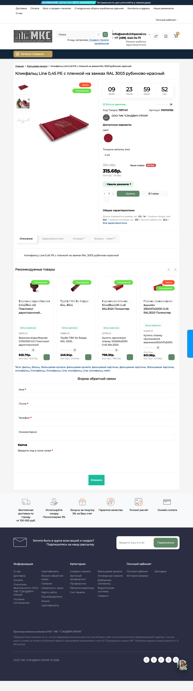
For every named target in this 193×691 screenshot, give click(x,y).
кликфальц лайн (99, 370)
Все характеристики (115, 223)
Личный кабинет (137, 571)
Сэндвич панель (80, 571)
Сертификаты (50, 571)
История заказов (137, 575)
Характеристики (52, 238)
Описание (26, 238)
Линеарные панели (110, 575)
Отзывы (79, 238)
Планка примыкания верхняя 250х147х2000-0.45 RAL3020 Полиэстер (158, 306)
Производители (51, 596)
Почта (22, 403)
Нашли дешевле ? (118, 184)
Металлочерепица (82, 588)
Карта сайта (49, 592)
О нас (19, 13)
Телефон (24, 417)
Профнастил (78, 583)
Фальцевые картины (160, 367)
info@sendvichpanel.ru (129, 32)
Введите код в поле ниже (34, 450)
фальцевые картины (105, 367)
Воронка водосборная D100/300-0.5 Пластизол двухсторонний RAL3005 (34, 307)
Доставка (21, 8)
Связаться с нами (52, 588)
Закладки (160, 571)
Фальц (35, 367)
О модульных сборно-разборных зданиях (99, 8)
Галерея (46, 583)
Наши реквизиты (163, 8)
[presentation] (44, 460)
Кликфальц (38, 370)
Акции (45, 601)
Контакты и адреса (138, 8)
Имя (21, 389)
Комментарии (28, 432)
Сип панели (77, 592)
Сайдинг (103, 595)
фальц (26, 367)
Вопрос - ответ (104, 238)
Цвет (106, 130)
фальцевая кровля (79, 367)
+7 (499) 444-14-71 (126, 38)
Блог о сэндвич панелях (57, 8)
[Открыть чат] (182, 665)
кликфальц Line (78, 370)
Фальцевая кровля (53, 367)
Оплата (34, 8)
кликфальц (22, 370)
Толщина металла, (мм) (116, 149)
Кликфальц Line (56, 370)
